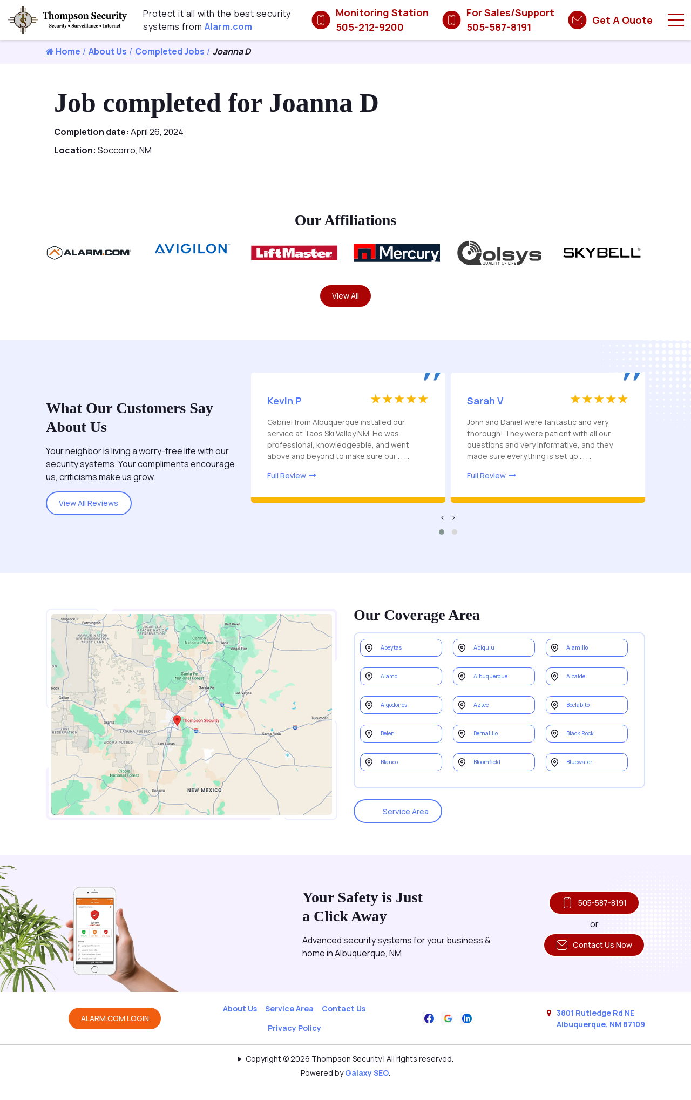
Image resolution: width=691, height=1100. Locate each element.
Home (63, 51)
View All (345, 298)
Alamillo (581, 655)
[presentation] (442, 522)
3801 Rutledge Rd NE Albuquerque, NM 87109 (601, 1031)
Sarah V (485, 405)
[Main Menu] (676, 19)
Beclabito (585, 723)
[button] (441, 536)
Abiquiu (488, 655)
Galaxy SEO (367, 1086)
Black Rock (587, 757)
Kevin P (284, 405)
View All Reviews (96, 508)
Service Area (404, 818)
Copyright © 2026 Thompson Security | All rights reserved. (349, 1072)
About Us (108, 51)
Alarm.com (229, 26)
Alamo (393, 689)
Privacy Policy (294, 1041)
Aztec (486, 723)
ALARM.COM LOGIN (115, 1032)
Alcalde (581, 689)
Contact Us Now (587, 958)
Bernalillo (491, 757)
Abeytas (397, 655)
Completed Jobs (170, 51)
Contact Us (343, 1022)
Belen (392, 757)
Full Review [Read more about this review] (286, 480)
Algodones (402, 723)
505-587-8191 (587, 911)
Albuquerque (498, 689)
